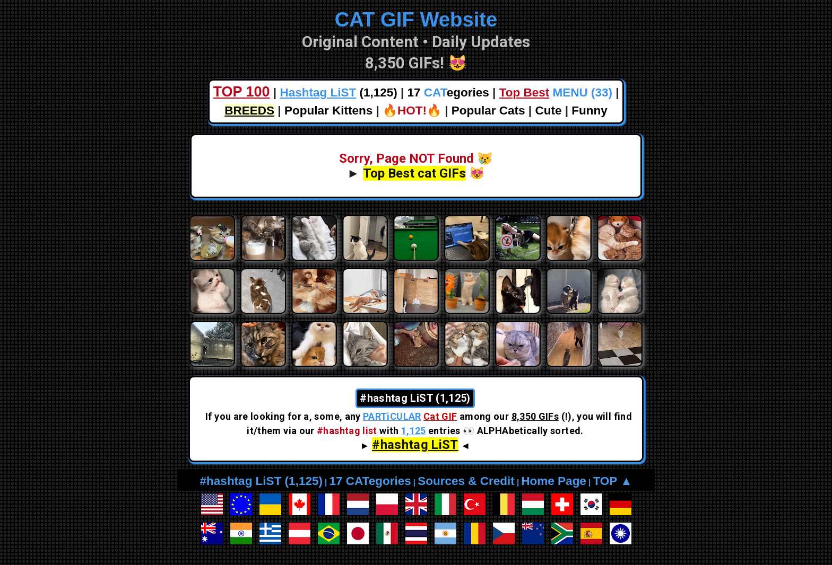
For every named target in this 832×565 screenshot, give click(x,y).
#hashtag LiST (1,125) (261, 481)
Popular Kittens (328, 110)
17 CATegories (370, 481)
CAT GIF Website (416, 19)
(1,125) (338, 92)
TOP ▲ (612, 481)
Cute (548, 110)
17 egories (448, 92)
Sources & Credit (466, 481)
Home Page (553, 481)
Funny (589, 110)
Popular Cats (488, 110)
